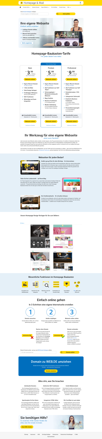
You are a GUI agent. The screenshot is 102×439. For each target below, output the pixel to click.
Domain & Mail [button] (27, 7)
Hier (75, 290)
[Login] (80, 2)
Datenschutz (55, 434)
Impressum (32, 434)
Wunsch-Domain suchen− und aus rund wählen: (36, 350)
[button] (26, 43)
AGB (39, 434)
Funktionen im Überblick (30, 125)
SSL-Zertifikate (54, 7)
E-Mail (76, 434)
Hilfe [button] (69, 7)
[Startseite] (20, 7)
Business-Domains (35, 7)
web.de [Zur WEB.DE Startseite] (22, 3)
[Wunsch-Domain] (34, 14)
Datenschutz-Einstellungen (66, 434)
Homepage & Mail (34, 3)
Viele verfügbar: (28, 11)
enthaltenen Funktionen (44, 150)
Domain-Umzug (62, 7)
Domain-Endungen (27, 11)
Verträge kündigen (46, 434)
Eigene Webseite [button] (45, 7)
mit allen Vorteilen (28, 85)
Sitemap (26, 434)
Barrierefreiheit (51, 436)
